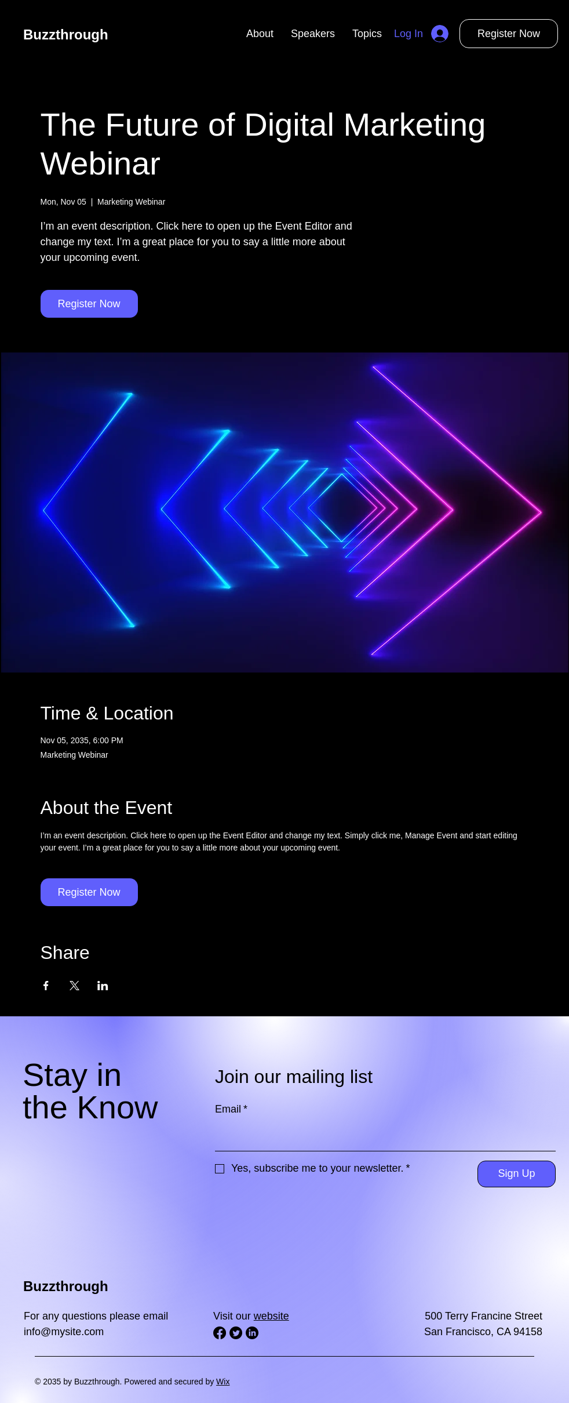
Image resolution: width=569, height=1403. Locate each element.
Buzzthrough (65, 34)
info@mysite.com (64, 1331)
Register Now (508, 33)
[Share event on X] (74, 985)
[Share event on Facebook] (46, 985)
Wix (222, 1381)
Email (231, 1109)
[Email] (382, 1137)
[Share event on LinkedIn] (102, 985)
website (271, 1316)
